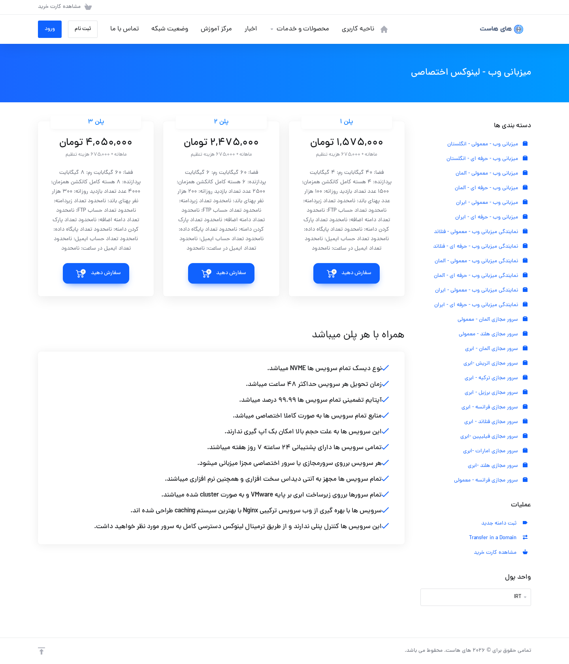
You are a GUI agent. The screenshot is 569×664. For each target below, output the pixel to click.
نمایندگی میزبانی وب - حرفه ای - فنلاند (480, 247)
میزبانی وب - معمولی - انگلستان (487, 144)
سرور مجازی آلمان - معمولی (493, 320)
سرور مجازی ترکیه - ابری (496, 378)
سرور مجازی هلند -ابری (498, 466)
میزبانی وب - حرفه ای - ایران (491, 217)
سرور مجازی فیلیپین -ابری (494, 437)
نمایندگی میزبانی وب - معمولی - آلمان (481, 261)
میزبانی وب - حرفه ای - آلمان (491, 188)
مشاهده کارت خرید (501, 553)
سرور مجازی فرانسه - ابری (495, 407)
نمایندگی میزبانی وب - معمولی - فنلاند (481, 232)
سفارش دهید (356, 273)
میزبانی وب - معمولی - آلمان (492, 173)
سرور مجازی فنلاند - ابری (496, 422)
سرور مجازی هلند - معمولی (493, 334)
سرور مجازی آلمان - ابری (496, 349)
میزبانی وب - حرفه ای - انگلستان (487, 159)
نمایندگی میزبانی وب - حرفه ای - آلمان (481, 276)
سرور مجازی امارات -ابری (495, 451)
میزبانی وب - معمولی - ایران (492, 203)
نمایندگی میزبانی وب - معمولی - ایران (481, 290)
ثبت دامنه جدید (504, 523)
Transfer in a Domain (498, 538)
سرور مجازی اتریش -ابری (495, 363)
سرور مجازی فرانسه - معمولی (491, 480)
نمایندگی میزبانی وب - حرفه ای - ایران (481, 305)
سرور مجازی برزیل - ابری (496, 393)
